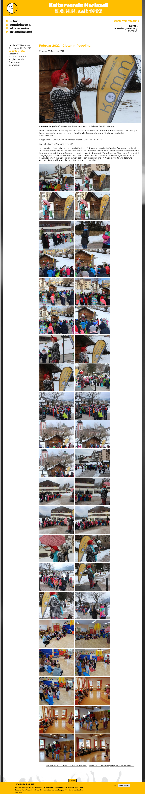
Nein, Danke (124, 785)
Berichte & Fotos (17, 51)
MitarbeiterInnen (17, 56)
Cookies (72, 781)
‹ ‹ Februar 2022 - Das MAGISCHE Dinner (66, 766)
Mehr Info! (18, 792)
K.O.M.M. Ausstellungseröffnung (125, 27)
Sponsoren (14, 62)
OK (115, 785)
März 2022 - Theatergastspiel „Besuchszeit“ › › (111, 766)
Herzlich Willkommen (20, 45)
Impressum (14, 65)
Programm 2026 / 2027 (20, 48)
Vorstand (13, 54)
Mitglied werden (17, 59)
